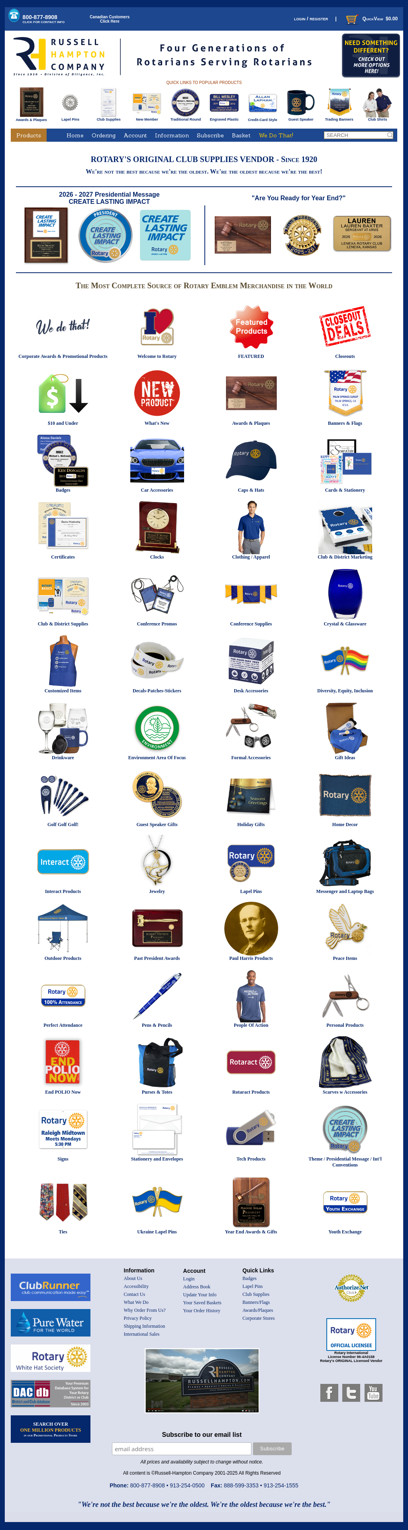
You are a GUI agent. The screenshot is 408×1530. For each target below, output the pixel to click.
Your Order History (201, 1310)
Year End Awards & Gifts (251, 1232)
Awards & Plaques (31, 118)
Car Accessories (157, 490)
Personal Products (344, 1025)
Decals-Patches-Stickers (157, 691)
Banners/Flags (256, 1302)
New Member (147, 117)
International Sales (142, 1334)
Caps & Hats (251, 490)
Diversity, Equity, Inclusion (345, 691)
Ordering (104, 135)
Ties (63, 1232)
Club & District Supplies (63, 624)
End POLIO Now (62, 1092)
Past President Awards (157, 958)
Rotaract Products (251, 1092)
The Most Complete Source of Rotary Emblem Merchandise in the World (204, 285)
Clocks (157, 557)
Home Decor (345, 824)
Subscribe (210, 135)
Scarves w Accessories (345, 1092)
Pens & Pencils (157, 1025)
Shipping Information (144, 1326)
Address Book (196, 1287)
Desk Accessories (251, 691)
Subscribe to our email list (202, 1434)
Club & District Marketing (345, 557)
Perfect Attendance (62, 1025)
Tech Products (250, 1159)
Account (135, 135)
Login (189, 1279)
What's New (157, 423)
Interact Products (63, 891)
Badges (63, 490)
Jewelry (157, 891)
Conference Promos (157, 624)
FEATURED (251, 356)
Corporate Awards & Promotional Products (62, 356)
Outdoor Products (63, 958)
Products (28, 135)
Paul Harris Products (251, 958)
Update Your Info (200, 1294)
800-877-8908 (44, 19)
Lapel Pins (70, 117)
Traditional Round (186, 117)
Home (75, 135)
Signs (62, 1159)
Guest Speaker (301, 117)
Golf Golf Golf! (62, 824)
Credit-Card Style (263, 118)
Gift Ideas (345, 757)
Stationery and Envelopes (157, 1159)
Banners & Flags (345, 423)
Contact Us (134, 1294)
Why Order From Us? (145, 1310)
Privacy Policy (138, 1318)
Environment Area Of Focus (157, 757)
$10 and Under (63, 423)
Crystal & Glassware (345, 624)
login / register (311, 18)
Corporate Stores (259, 1318)
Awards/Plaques (258, 1310)
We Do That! (276, 135)
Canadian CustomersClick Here (109, 19)
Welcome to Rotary (157, 356)
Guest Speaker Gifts (156, 824)
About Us (133, 1278)
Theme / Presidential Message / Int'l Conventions (344, 1162)
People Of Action (251, 1025)
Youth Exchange (345, 1232)
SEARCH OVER (50, 1429)
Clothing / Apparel (251, 557)
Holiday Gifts (251, 824)
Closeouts (345, 356)
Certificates (63, 557)
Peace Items (345, 958)
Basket (241, 135)
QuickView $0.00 (371, 18)
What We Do (136, 1302)
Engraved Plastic (224, 117)
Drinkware (63, 757)
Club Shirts (377, 117)
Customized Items (63, 691)
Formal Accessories (251, 757)
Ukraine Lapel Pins (157, 1232)
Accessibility (136, 1286)
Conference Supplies (251, 624)
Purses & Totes (157, 1092)
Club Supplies (109, 117)
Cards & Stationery (345, 490)
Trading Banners (339, 117)
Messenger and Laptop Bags (345, 891)
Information (172, 135)
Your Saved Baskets (202, 1302)
